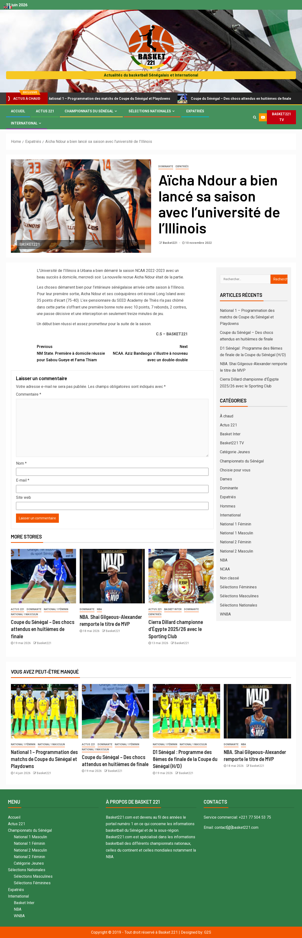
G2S (207, 932)
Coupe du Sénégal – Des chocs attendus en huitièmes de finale (42, 629)
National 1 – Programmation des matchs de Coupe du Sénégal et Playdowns (110, 98)
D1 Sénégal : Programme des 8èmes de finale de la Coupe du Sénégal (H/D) (185, 759)
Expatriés (195, 111)
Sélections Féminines (238, 587)
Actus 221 (45, 111)
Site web (23, 497)
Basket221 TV (232, 443)
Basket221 (170, 243)
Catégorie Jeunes (235, 452)
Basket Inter (173, 609)
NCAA (225, 569)
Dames (226, 479)
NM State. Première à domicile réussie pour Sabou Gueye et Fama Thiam (74, 352)
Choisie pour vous (235, 470)
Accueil (18, 111)
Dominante (165, 166)
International (24, 123)
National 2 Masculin (236, 551)
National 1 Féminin (56, 609)
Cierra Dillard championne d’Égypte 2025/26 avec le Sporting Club (175, 629)
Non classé (229, 578)
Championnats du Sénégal (89, 111)
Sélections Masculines (239, 596)
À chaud (226, 416)
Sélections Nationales (150, 111)
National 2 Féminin (235, 542)
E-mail (22, 480)
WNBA (225, 614)
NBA (99, 609)
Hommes (227, 506)
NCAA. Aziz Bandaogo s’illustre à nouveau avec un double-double (150, 352)
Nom (21, 463)
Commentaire (28, 394)
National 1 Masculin (24, 614)
